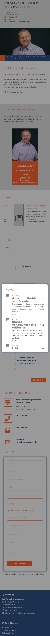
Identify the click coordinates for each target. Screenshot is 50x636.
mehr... (16, 314)
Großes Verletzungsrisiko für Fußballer (28, 324)
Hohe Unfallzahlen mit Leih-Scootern (28, 300)
